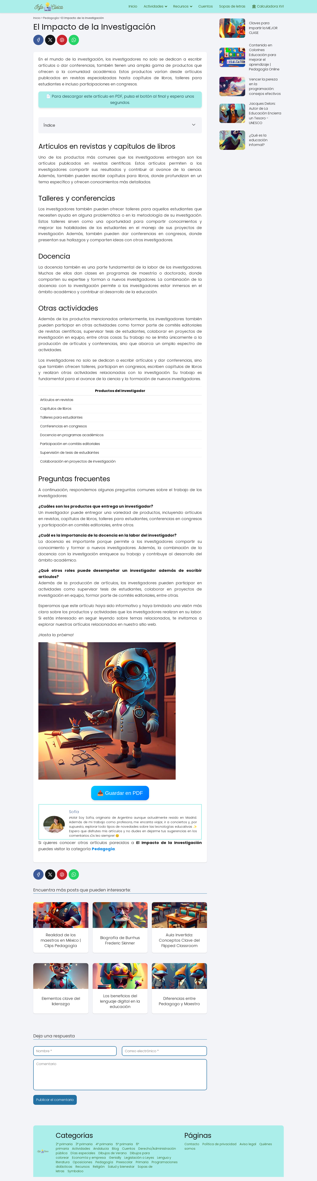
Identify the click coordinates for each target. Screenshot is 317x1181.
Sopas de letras (232, 6)
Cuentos (205, 6)
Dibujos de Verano (112, 1153)
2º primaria (64, 1144)
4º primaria (104, 1144)
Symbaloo (75, 1171)
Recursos (181, 6)
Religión (99, 1166)
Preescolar (124, 1162)
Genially (115, 1157)
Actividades (153, 6)
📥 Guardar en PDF (120, 793)
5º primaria (124, 1144)
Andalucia (101, 1148)
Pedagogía (104, 1162)
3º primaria (84, 1144)
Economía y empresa (89, 1157)
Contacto (191, 1144)
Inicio (133, 6)
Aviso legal (248, 1144)
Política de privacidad (219, 1144)
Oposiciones (82, 1162)
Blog (115, 1148)
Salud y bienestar (121, 1166)
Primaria (142, 1162)
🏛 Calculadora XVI (268, 6)
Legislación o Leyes (139, 1157)
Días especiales (83, 1153)
